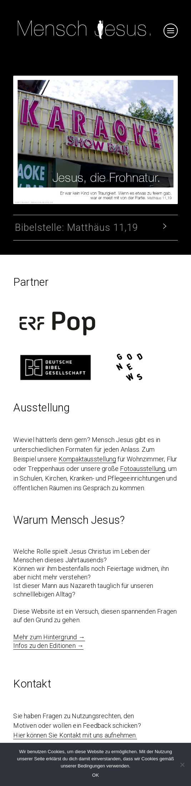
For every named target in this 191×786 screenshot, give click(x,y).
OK (95, 775)
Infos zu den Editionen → (48, 645)
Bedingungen (91, 766)
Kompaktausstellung (87, 459)
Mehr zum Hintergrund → (49, 637)
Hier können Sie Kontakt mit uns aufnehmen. (75, 735)
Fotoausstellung (142, 468)
